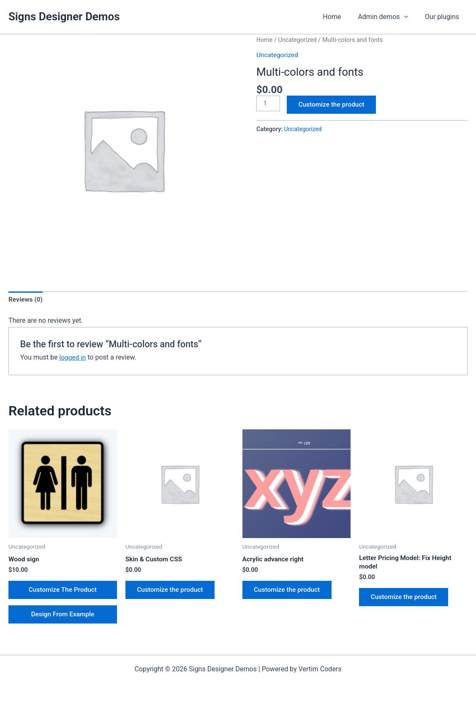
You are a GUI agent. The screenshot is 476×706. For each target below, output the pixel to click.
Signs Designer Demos (64, 16)
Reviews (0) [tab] (26, 300)
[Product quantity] (268, 104)
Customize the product (334, 105)
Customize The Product (62, 592)
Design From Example (63, 618)
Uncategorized (299, 40)
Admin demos (388, 17)
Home (340, 17)
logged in (73, 358)
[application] (409, 17)
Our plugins (444, 17)
